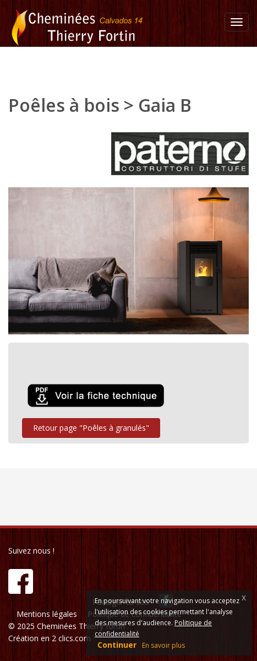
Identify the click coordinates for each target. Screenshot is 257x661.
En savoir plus (163, 645)
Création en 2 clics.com (49, 638)
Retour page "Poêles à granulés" (91, 427)
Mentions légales (47, 614)
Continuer (116, 645)
